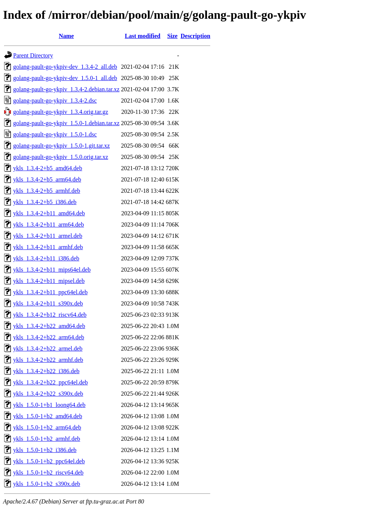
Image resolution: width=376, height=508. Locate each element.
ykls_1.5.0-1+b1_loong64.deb (49, 405)
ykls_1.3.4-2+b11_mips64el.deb (52, 269)
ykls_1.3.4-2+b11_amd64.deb (49, 213)
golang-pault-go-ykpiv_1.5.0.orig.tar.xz (60, 157)
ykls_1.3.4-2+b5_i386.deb (45, 202)
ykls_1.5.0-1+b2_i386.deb (45, 450)
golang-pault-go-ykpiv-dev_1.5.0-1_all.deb (65, 78)
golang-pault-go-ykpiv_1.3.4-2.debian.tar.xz (66, 89)
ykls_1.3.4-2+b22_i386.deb (46, 371)
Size (172, 36)
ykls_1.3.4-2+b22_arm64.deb (48, 337)
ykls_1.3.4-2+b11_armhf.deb (48, 247)
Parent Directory (33, 55)
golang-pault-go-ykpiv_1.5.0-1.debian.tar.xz (66, 123)
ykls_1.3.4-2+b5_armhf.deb (46, 190)
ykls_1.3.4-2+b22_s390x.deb (48, 393)
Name (66, 36)
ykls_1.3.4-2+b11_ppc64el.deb (50, 292)
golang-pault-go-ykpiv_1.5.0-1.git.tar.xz (61, 145)
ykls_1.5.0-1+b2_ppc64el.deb (49, 461)
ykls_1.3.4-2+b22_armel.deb (48, 348)
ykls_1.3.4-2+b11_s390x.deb (48, 303)
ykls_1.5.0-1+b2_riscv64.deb (48, 472)
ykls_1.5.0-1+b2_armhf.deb (46, 438)
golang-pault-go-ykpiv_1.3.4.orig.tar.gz (60, 112)
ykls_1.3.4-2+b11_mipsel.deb (49, 281)
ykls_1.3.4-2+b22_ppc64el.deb (50, 382)
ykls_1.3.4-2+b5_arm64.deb (47, 179)
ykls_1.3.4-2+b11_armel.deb (47, 236)
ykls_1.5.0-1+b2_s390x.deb (46, 484)
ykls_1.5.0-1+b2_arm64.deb (47, 427)
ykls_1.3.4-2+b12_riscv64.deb (49, 314)
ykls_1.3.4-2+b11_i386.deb (46, 258)
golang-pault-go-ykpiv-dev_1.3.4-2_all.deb (65, 66)
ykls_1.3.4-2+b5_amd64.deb (47, 168)
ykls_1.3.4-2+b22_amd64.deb (49, 326)
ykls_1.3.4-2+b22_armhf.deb (48, 360)
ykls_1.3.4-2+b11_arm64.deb (48, 224)
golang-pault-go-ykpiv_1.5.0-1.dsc (55, 134)
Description (195, 36)
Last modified (142, 36)
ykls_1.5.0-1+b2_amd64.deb (47, 416)
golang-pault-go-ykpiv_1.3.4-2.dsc (55, 100)
